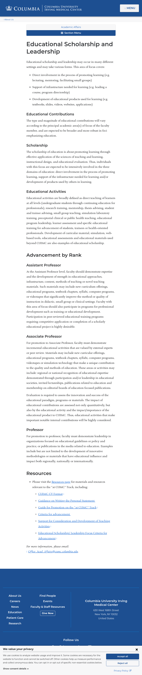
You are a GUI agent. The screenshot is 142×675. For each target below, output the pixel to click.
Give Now (47, 613)
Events (47, 601)
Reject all (122, 663)
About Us (8, 19)
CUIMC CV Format (51, 494)
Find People (47, 595)
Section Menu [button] (71, 33)
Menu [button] (131, 8)
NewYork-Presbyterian (93, 580)
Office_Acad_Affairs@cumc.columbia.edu (53, 551)
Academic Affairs (71, 27)
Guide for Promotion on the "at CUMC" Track (68, 507)
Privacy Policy (122, 671)
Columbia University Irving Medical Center (48, 578)
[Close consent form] (136, 649)
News (14, 606)
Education (15, 612)
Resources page (61, 482)
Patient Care (15, 617)
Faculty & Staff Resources (47, 606)
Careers (15, 601)
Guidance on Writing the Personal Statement (66, 500)
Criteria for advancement (54, 514)
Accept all (123, 656)
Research (15, 623)
